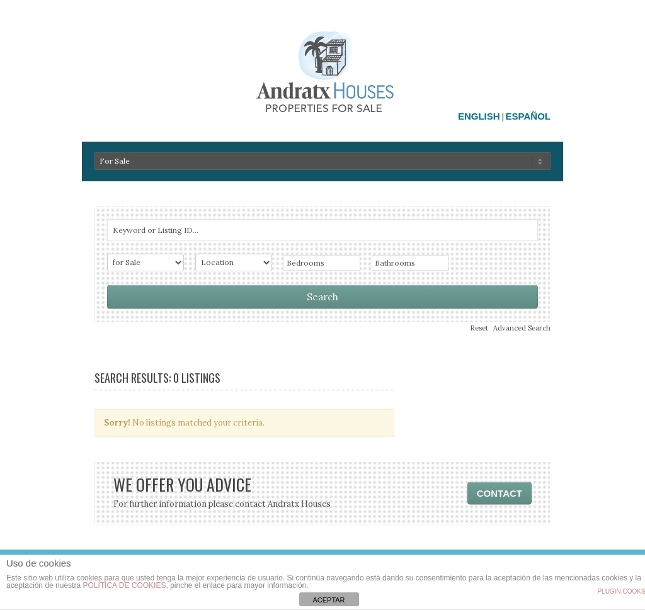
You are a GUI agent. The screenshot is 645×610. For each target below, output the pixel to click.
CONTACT (499, 493)
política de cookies (124, 585)
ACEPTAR (328, 600)
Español (528, 116)
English (479, 116)
